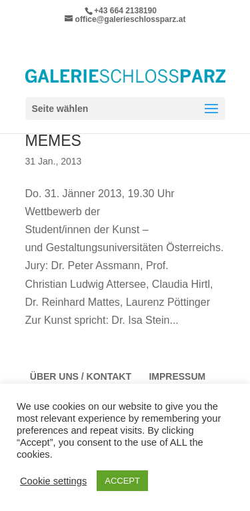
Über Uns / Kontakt (80, 376)
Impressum (177, 376)
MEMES (53, 140)
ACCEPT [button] (122, 481)
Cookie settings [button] (53, 481)
